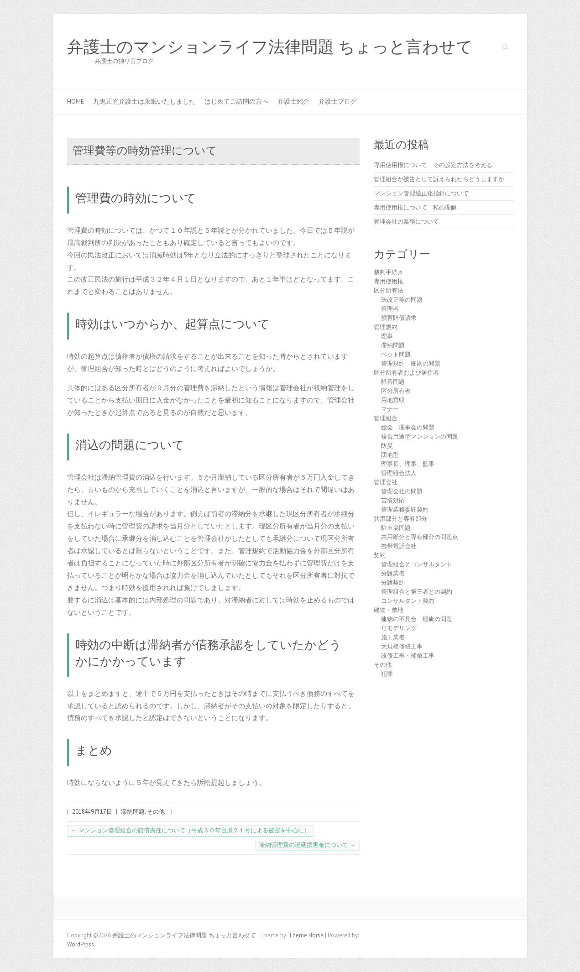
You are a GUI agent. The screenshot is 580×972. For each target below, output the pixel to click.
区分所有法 (388, 290)
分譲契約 (393, 582)
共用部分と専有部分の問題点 (419, 537)
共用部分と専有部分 (400, 519)
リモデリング (399, 628)
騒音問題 (393, 382)
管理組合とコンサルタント (416, 564)
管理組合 (385, 418)
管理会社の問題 (402, 491)
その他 (156, 811)
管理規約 (385, 327)
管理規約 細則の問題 (410, 363)
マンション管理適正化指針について (421, 193)
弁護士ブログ (338, 101)
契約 (380, 555)
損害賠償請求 (399, 318)
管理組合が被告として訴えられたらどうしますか (439, 179)
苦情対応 (393, 500)
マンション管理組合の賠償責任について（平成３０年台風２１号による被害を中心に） (190, 830)
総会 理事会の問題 (407, 427)
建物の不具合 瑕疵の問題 (416, 619)
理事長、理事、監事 (407, 464)
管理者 (390, 309)
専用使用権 (388, 281)
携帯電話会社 (399, 546)
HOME (75, 101)
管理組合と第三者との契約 (416, 592)
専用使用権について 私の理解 (415, 207)
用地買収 (393, 400)
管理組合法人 (399, 473)
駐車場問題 (396, 528)
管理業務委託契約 (404, 509)
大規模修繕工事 (402, 646)
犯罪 (387, 674)
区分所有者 (396, 391)
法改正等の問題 (402, 299)
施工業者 (393, 637)
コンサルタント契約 (407, 601)
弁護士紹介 (293, 101)
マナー (390, 409)
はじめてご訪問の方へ (236, 101)
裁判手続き (388, 272)
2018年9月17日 (92, 811)
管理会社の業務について (406, 221)
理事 (387, 336)
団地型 (390, 455)
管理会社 (385, 482)
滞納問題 (133, 811)
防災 (387, 445)
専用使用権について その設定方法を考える (433, 165)
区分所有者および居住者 (406, 372)
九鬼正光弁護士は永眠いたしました (144, 101)
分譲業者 (393, 573)
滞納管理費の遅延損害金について (307, 845)
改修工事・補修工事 (407, 655)
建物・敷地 (388, 610)
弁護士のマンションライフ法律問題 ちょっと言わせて (270, 47)
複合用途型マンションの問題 (419, 436)
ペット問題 (396, 354)
